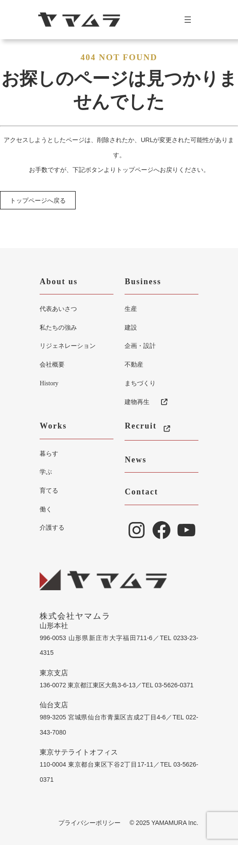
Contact (141, 491)
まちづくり (140, 383)
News (135, 459)
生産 (131, 308)
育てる (49, 490)
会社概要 (52, 364)
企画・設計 (140, 345)
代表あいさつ (58, 308)
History (49, 383)
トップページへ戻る (38, 200)
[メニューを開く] (191, 20)
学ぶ (46, 471)
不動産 (134, 364)
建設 (131, 327)
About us (59, 281)
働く (46, 509)
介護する (52, 527)
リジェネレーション (68, 345)
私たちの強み (58, 327)
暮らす (49, 453)
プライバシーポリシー (89, 822)
